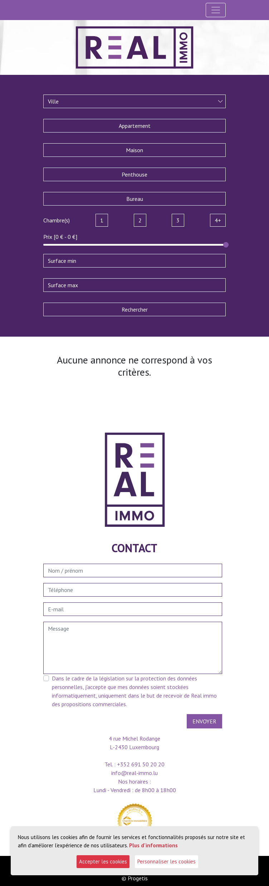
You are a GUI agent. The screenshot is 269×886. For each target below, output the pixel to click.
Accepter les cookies (103, 861)
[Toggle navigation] (216, 10)
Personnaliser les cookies (166, 861)
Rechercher (135, 309)
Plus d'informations (153, 845)
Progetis (138, 878)
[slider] (226, 244)
